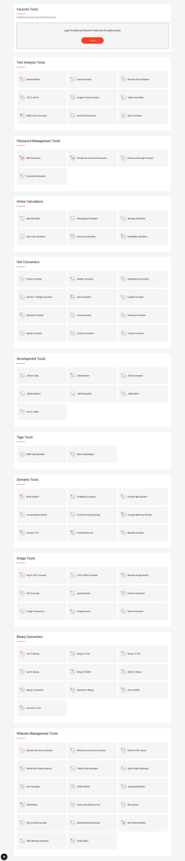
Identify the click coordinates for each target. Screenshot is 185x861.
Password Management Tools (38, 141)
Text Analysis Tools (31, 62)
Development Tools (31, 359)
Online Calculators (30, 202)
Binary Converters (30, 637)
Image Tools (26, 558)
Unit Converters (28, 262)
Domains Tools (28, 480)
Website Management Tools (37, 733)
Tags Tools (25, 437)
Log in (92, 40)
